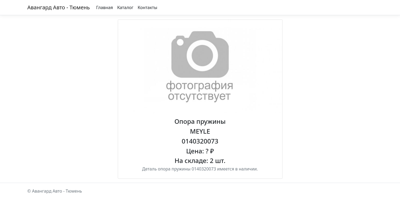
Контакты (147, 7)
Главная (104, 7)
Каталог (125, 7)
